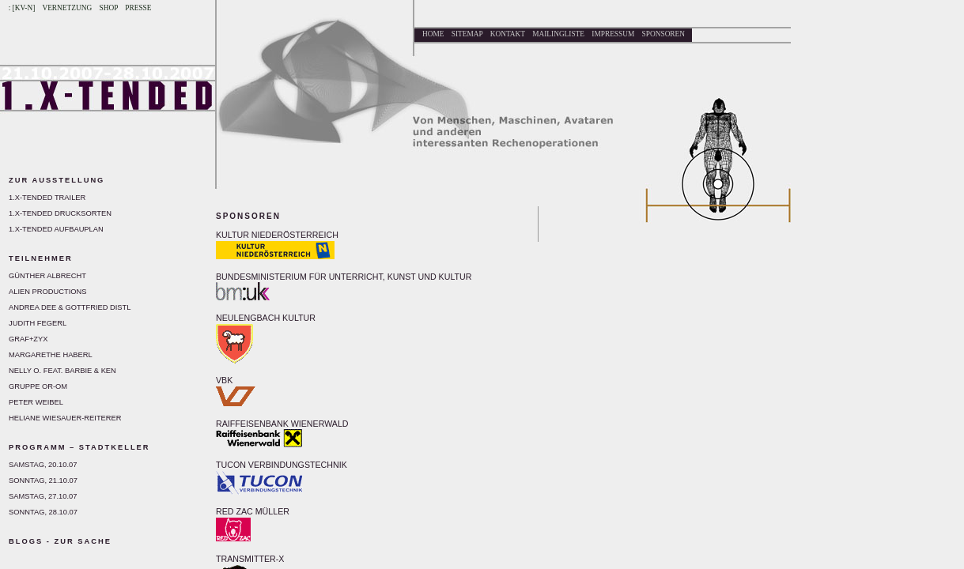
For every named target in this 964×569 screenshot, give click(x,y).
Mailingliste (558, 34)
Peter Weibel (36, 402)
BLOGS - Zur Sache (60, 541)
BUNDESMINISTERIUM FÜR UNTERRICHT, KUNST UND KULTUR (343, 276)
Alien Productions (47, 292)
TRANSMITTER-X (250, 558)
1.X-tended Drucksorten (60, 213)
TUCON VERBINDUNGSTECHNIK (281, 464)
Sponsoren (663, 34)
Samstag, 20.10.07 (43, 465)
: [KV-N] (22, 8)
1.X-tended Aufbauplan (56, 229)
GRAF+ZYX (28, 339)
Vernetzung (67, 8)
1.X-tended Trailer (47, 198)
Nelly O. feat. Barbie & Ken (62, 371)
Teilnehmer (41, 258)
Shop (108, 8)
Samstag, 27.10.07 (43, 496)
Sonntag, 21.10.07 (43, 480)
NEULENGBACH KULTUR (266, 317)
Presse (138, 8)
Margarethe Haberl (51, 355)
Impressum (613, 34)
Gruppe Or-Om (38, 386)
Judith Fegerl (37, 323)
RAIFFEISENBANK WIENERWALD (282, 423)
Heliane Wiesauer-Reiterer (65, 418)
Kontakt (507, 34)
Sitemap (467, 34)
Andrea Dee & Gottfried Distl (69, 307)
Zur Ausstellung (56, 180)
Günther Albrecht (47, 276)
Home (433, 34)
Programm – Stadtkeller (79, 447)
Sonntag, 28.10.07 (43, 512)
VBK (224, 380)
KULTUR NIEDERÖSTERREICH (277, 234)
